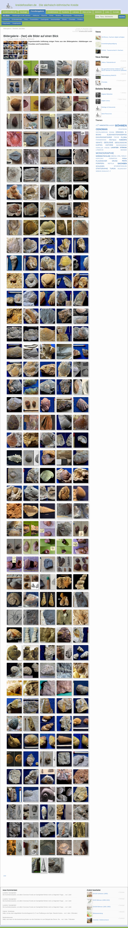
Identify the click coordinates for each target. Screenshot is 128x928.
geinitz (99, 138)
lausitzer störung (119, 144)
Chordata (57, 20)
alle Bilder (6, 16)
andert (112, 121)
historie (109, 141)
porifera (100, 159)
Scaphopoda (82, 20)
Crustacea (81, 16)
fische (116, 133)
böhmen (121, 122)
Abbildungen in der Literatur (19, 16)
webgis (98, 167)
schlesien (100, 162)
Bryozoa (40, 16)
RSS (9, 925)
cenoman (102, 125)
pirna (124, 155)
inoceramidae (121, 141)
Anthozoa (33, 16)
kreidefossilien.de (9, 13)
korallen (99, 144)
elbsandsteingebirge (117, 131)
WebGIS (90, 13)
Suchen (122, 17)
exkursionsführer (104, 133)
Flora (15, 20)
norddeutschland (103, 152)
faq (47, 925)
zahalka (105, 167)
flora (124, 133)
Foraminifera (23, 20)
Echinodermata (7, 20)
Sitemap (37, 925)
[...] (109, 167)
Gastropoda (32, 20)
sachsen (122, 159)
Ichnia (47, 16)
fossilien (11, 35)
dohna (111, 128)
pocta (124, 157)
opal (119, 152)
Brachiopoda (62, 16)
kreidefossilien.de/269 (85, 28)
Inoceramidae (42, 20)
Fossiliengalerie (34, 12)
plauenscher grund (107, 157)
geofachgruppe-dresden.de (57, 925)
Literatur (69, 13)
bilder (16, 35)
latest (43, 925)
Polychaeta (73, 20)
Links (98, 13)
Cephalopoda (72, 16)
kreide (107, 144)
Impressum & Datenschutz (26, 925)
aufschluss (30, 35)
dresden (120, 128)
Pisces (51, 20)
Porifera (65, 20)
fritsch (112, 136)
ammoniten (103, 121)
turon (113, 165)
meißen (124, 146)
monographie (105, 149)
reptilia (111, 160)
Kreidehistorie (48, 13)
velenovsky (122, 165)
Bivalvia (53, 16)
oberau (114, 152)
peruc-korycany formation (111, 153)
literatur (99, 146)
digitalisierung (102, 128)
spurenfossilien (120, 162)
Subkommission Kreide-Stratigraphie (77, 925)
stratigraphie (102, 165)
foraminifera (101, 136)
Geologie (21, 13)
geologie (108, 138)
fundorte (22, 35)
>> (4, 872)
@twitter (92, 925)
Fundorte (60, 13)
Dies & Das (80, 13)
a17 (97, 121)
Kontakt (106, 13)
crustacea (122, 125)
